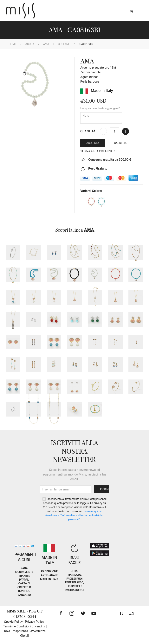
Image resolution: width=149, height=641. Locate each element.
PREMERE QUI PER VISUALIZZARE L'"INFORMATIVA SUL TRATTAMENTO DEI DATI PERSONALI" (74, 515)
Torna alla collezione (98, 151)
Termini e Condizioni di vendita (24, 626)
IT (121, 613)
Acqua (29, 44)
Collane (64, 44)
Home (12, 44)
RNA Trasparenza (16, 631)
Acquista (92, 143)
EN (131, 613)
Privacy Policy (34, 622)
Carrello (120, 143)
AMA (46, 44)
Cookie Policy (13, 622)
